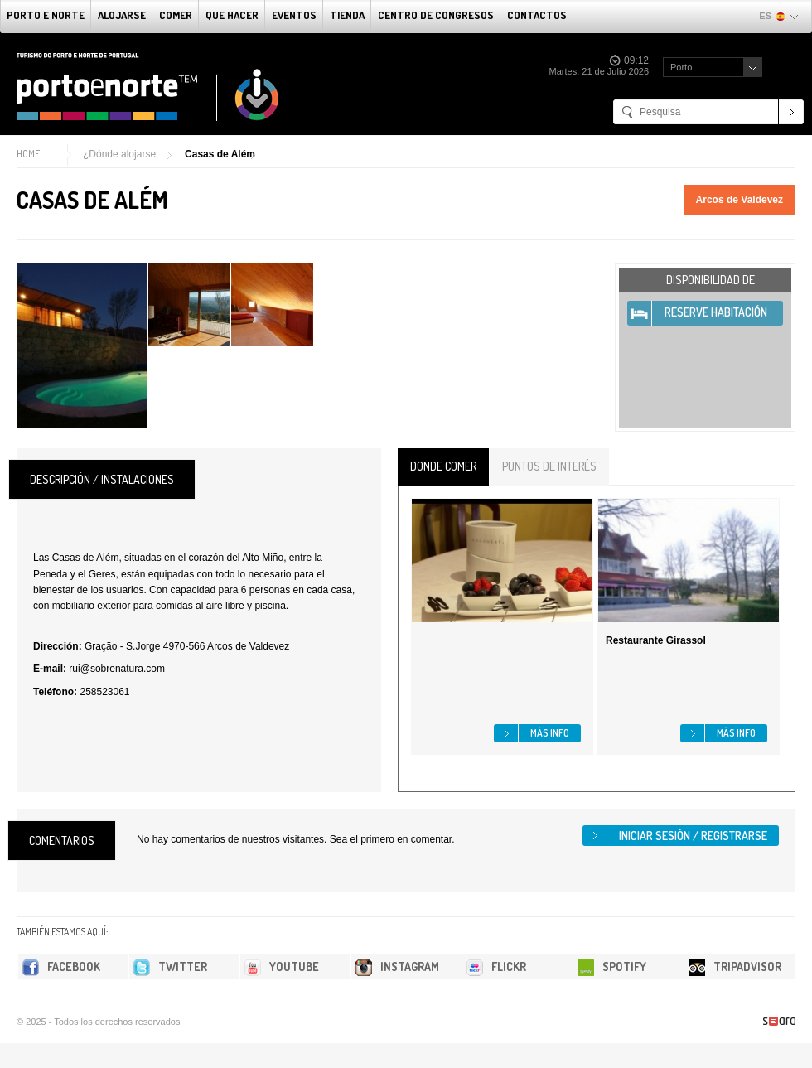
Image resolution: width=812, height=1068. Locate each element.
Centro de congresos (436, 15)
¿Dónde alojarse (119, 154)
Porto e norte (46, 15)
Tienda (347, 15)
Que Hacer (232, 15)
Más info (549, 733)
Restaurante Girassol (656, 640)
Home (28, 153)
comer (175, 15)
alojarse (122, 15)
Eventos (294, 15)
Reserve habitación (716, 312)
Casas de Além (220, 154)
